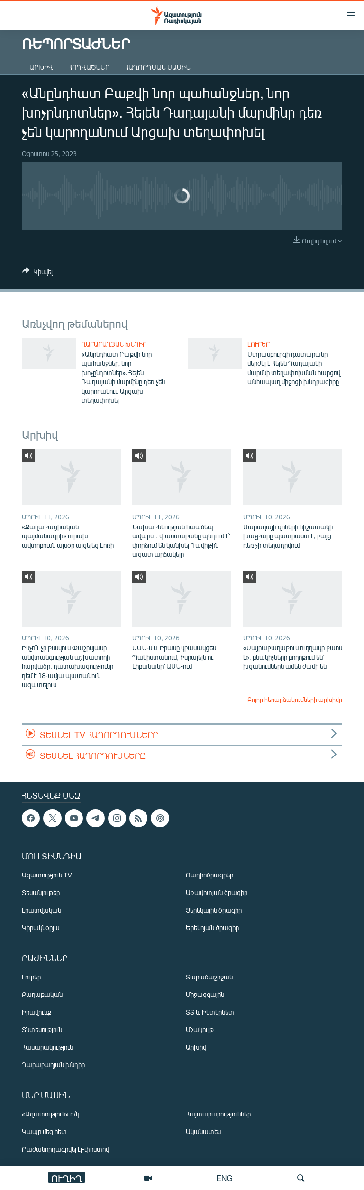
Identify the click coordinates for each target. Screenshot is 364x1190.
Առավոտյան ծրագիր (216, 892)
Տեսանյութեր (41, 892)
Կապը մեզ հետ (44, 1131)
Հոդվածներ (88, 67)
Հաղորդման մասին (158, 67)
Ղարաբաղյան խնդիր (114, 344)
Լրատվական (41, 910)
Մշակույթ (200, 1029)
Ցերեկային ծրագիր (214, 910)
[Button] (37, 273)
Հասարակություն (47, 1047)
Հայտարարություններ (218, 1114)
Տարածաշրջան (209, 977)
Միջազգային (205, 994)
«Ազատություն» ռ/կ (50, 1114)
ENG (224, 1177)
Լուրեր (258, 344)
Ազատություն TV (47, 875)
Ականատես (203, 1131)
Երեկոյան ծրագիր (212, 927)
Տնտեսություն (42, 1029)
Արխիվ (41, 67)
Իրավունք (36, 1012)
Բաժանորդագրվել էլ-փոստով (65, 1149)
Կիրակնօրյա (41, 927)
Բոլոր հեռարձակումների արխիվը (294, 699)
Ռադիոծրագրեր (209, 875)
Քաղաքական (42, 994)
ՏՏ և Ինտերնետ (210, 1012)
